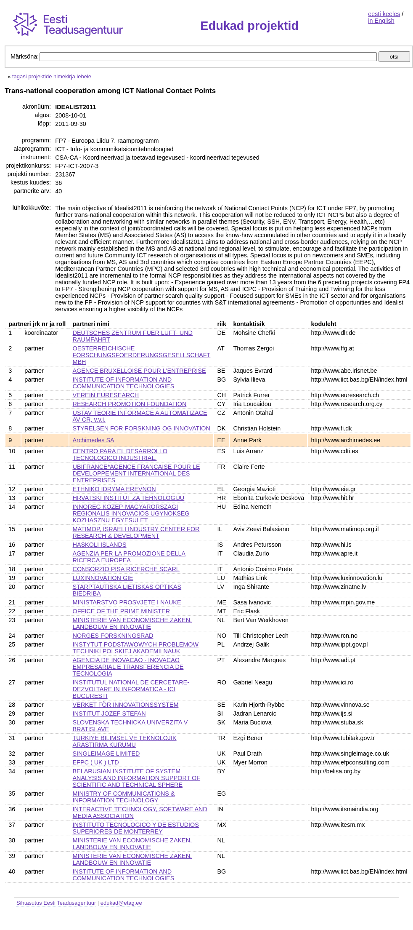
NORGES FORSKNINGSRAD (113, 635)
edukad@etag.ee (121, 903)
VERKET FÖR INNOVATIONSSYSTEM (126, 704)
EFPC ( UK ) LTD (96, 762)
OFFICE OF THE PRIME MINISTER (121, 611)
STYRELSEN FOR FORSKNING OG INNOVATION (141, 428)
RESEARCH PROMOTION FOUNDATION (130, 404)
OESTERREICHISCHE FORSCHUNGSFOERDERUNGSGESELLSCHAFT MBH (142, 355)
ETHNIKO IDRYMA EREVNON (114, 489)
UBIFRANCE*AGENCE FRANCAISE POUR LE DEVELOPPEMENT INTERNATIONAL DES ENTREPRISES (136, 473)
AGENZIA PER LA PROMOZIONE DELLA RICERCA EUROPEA (129, 557)
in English (381, 20)
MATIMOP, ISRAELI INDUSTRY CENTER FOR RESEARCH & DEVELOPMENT (136, 532)
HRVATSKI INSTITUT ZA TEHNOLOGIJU (129, 497)
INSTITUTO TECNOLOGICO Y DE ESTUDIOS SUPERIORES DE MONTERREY (136, 828)
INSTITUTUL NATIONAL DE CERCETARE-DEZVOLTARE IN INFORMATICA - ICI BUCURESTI (131, 689)
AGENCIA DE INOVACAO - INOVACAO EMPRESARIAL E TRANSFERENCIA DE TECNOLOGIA (128, 667)
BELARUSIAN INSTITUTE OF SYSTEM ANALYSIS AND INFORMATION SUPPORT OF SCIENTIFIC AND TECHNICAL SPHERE (137, 778)
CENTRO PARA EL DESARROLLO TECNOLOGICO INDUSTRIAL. (120, 454)
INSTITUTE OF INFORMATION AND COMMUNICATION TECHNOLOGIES (124, 383)
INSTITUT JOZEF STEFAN (109, 713)
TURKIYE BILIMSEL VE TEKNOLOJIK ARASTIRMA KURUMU (125, 741)
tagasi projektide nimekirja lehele (51, 76)
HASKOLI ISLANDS (100, 544)
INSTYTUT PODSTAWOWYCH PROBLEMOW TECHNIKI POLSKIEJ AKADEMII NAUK (136, 648)
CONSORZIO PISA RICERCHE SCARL (126, 569)
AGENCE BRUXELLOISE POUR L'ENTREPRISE (139, 370)
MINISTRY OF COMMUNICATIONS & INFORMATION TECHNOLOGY (124, 797)
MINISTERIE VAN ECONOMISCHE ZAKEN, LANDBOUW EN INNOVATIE (132, 623)
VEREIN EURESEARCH (106, 395)
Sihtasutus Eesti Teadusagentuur (56, 903)
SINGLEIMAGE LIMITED (106, 753)
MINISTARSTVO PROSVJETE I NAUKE (127, 602)
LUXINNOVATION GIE (103, 578)
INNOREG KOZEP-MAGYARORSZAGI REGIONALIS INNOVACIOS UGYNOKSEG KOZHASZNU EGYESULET (131, 513)
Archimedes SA (93, 440)
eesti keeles (384, 14)
